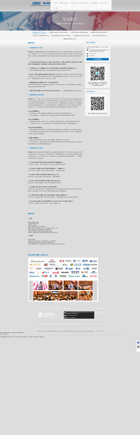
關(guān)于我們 (104, 3)
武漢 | (62, 323)
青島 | (71, 323)
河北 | (67, 323)
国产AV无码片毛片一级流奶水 (37, 336)
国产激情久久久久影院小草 (14, 336)
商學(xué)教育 (102, 313)
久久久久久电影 (3, 334)
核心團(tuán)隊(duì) (83, 3)
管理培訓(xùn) (101, 312)
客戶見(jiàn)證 (73, 3)
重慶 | (75, 323)
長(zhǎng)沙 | (57, 323)
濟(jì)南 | (50, 323)
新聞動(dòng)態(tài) (64, 3)
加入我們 (56, 8)
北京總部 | (40, 323)
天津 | (45, 323)
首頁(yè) (56, 3)
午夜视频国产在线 (4, 336)
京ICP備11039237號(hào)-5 (101, 331)
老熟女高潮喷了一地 (25, 336)
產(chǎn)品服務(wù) (94, 3)
